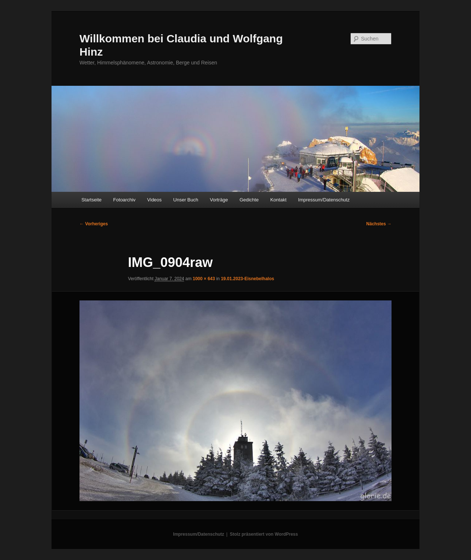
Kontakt (278, 199)
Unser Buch (185, 199)
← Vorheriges (93, 223)
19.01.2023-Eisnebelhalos (247, 278)
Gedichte (249, 199)
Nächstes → (379, 223)
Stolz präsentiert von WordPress (264, 534)
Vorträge (219, 199)
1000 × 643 (204, 278)
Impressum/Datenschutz (324, 199)
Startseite (91, 199)
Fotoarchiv (124, 199)
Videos (154, 199)
